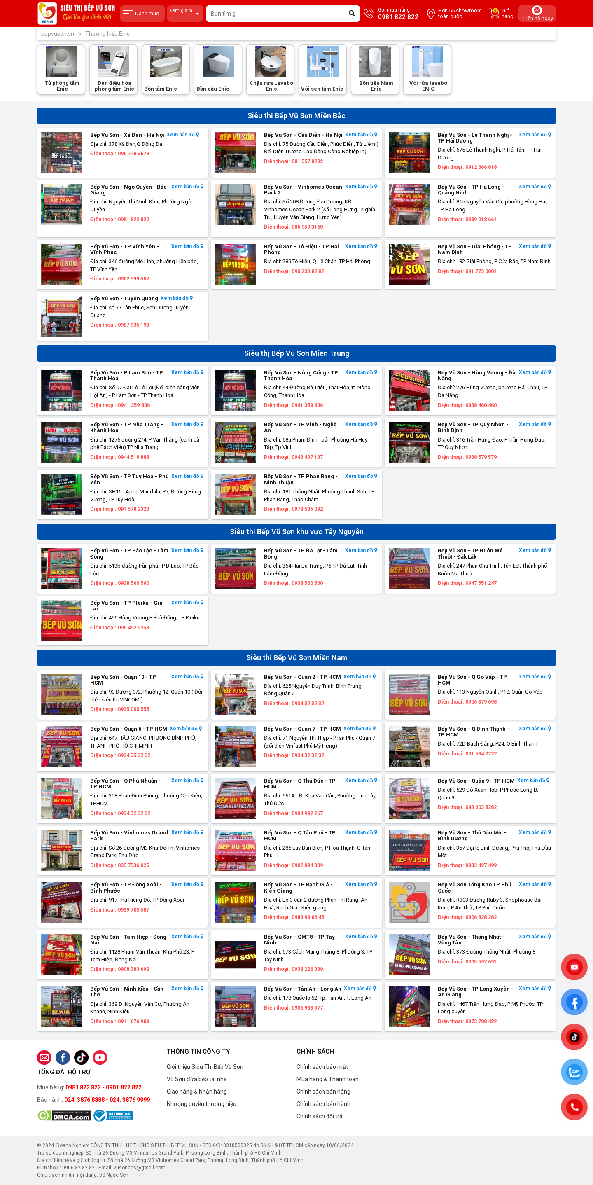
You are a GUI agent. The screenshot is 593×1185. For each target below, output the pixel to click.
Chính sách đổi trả (319, 1116)
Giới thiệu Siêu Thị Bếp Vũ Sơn (205, 1066)
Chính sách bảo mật (322, 1066)
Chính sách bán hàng (323, 1091)
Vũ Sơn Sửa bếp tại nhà (197, 1079)
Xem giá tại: (185, 14)
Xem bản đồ (183, 135)
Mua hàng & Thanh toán (327, 1079)
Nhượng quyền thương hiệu (201, 1104)
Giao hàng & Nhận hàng (197, 1091)
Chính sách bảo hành (323, 1104)
